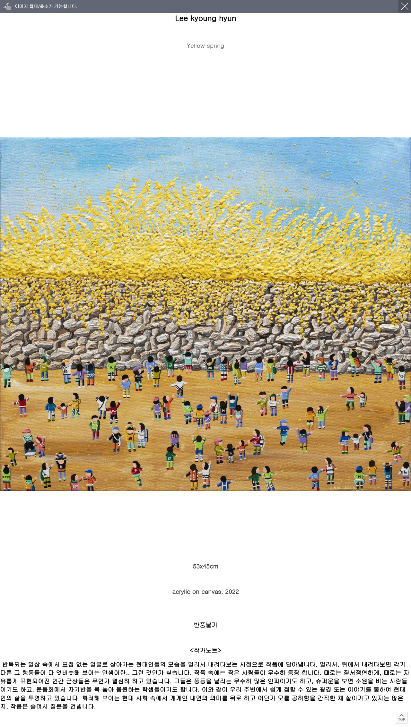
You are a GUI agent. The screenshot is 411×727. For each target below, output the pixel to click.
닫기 (404, 6)
